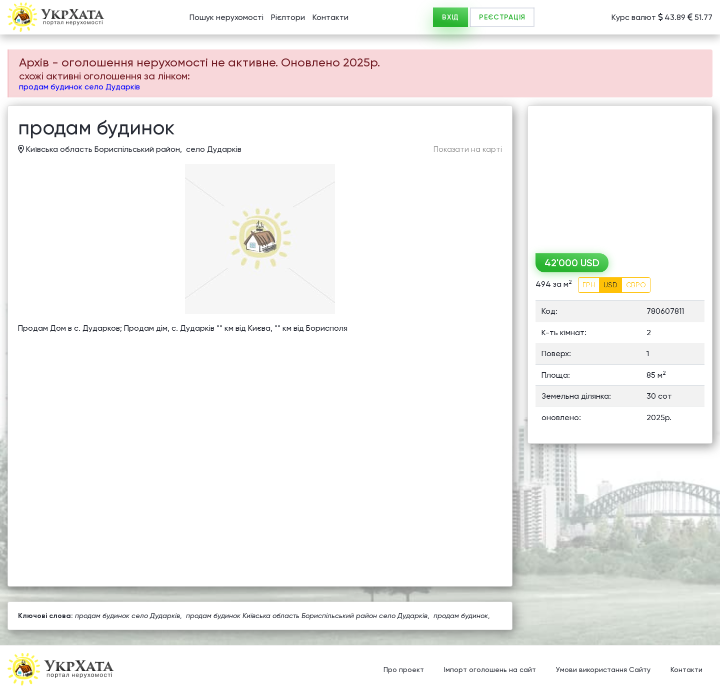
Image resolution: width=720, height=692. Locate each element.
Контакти (330, 17)
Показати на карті (468, 149)
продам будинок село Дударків (79, 86)
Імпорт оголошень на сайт (490, 670)
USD (611, 285)
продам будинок (461, 616)
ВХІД (450, 17)
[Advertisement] (620, 176)
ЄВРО (636, 285)
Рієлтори (288, 17)
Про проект (404, 670)
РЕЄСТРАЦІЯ (502, 17)
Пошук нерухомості (227, 17)
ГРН (588, 285)
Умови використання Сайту (603, 670)
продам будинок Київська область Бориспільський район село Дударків (307, 616)
